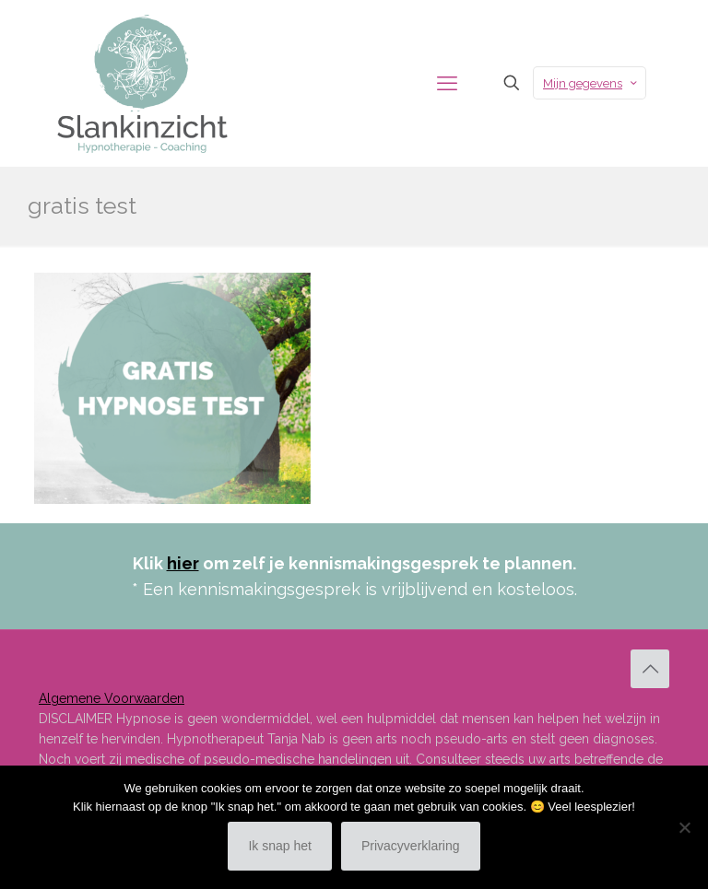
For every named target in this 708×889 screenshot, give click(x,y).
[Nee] (685, 827)
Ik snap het (280, 845)
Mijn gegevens (591, 83)
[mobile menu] (447, 83)
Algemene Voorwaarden (111, 698)
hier (183, 563)
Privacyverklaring (410, 845)
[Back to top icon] (650, 668)
